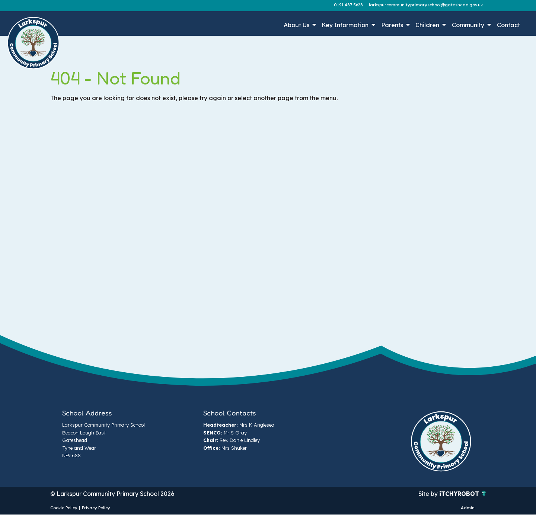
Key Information (345, 25)
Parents (392, 25)
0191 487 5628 (348, 4)
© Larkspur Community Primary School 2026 (113, 494)
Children (427, 25)
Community (468, 25)
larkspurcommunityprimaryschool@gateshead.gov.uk (426, 4)
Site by (427, 494)
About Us (296, 25)
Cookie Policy (63, 508)
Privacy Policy (96, 508)
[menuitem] (299, 25)
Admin (468, 508)
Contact (508, 25)
